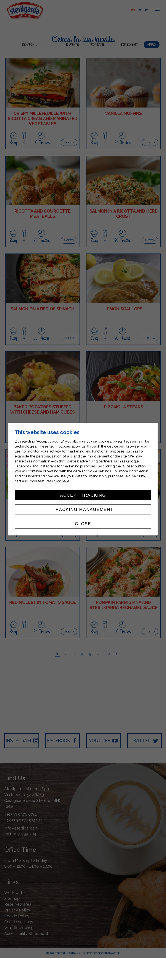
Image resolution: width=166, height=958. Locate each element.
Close (83, 524)
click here (61, 481)
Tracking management (83, 509)
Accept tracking (83, 495)
